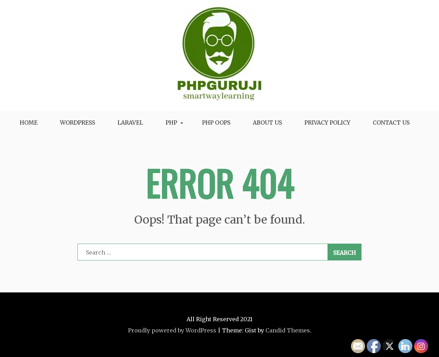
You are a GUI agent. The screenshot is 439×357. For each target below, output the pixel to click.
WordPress (77, 122)
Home (29, 122)
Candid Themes (287, 330)
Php (171, 122)
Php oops (216, 122)
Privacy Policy (327, 122)
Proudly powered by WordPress (172, 330)
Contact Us (391, 122)
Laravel (130, 122)
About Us (267, 122)
